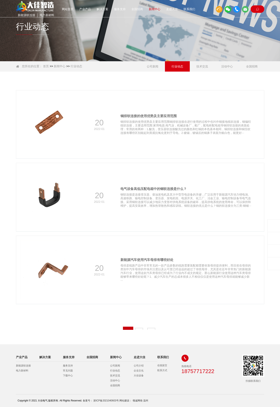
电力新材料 (48, 15)
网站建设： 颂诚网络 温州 (133, 400)
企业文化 (139, 370)
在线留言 (162, 365)
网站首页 (67, 9)
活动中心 (227, 66)
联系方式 (162, 370)
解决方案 (102, 9)
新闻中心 (154, 9)
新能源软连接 (26, 15)
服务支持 (120, 9)
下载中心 (68, 375)
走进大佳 (172, 9)
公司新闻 (152, 66)
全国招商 (137, 9)
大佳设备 (139, 375)
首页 (46, 66)
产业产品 (85, 9)
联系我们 (189, 9)
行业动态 (76, 66)
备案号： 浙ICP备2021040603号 (101, 400)
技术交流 (202, 66)
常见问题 (68, 370)
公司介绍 (139, 365)
